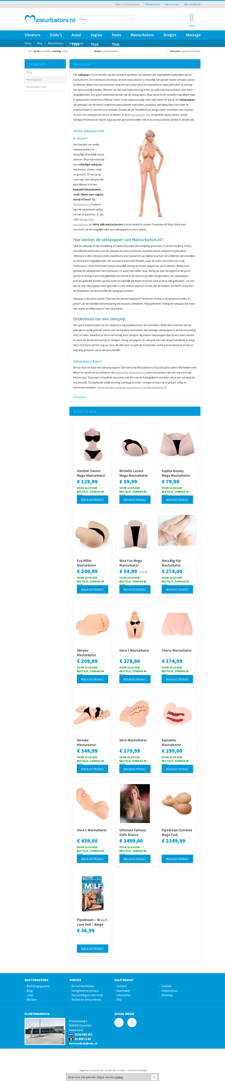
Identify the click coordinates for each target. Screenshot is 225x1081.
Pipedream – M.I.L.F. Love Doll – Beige (92, 922)
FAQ (119, 1000)
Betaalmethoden (82, 986)
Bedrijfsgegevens (38, 986)
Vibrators (32, 34)
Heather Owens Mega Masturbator (91, 473)
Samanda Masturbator (171, 742)
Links (30, 995)
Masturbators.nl (82, 204)
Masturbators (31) (36, 87)
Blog (29, 72)
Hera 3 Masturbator (134, 650)
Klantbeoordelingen (137, 1070)
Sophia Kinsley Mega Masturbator (176, 473)
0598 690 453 (80, 1035)
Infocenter (123, 995)
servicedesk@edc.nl (83, 1043)
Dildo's (56, 34)
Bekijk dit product (92, 499)
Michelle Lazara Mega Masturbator (133, 473)
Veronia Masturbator (86, 742)
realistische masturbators (130, 372)
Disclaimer (110, 1070)
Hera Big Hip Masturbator (171, 562)
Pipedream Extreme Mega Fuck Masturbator (177, 832)
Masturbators (142, 34)
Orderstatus (169, 991)
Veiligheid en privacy (85, 991)
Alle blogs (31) (34, 79)
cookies (118, 1077)
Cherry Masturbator (177, 650)
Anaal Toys (76, 36)
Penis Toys (116, 36)
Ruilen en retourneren (86, 1000)
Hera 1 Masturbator (92, 830)
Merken (32, 1000)
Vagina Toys (96, 36)
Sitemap (167, 995)
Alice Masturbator (133, 740)
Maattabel (123, 991)
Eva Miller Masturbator (86, 562)
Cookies (166, 986)
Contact (121, 986)
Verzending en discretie (87, 995)
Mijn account (170, 4)
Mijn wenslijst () (191, 4)
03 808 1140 (80, 1039)
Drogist (169, 34)
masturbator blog (141, 114)
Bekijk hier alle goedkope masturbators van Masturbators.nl (131, 387)
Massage (193, 34)
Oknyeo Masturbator (86, 652)
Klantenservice (152, 4)
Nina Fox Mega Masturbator (130, 562)
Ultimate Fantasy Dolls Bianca (132, 832)
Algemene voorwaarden (91, 1070)
